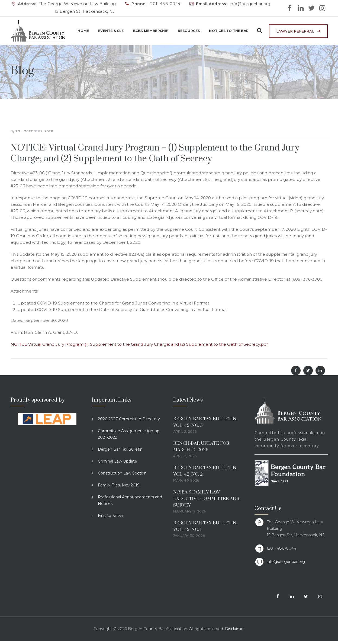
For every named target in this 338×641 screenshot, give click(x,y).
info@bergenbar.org (286, 561)
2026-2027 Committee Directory (129, 418)
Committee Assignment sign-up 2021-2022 (128, 434)
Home (79, 31)
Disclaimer (235, 628)
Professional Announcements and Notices (130, 500)
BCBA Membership (147, 31)
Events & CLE (107, 31)
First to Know (110, 515)
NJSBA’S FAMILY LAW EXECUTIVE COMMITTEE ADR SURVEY (206, 498)
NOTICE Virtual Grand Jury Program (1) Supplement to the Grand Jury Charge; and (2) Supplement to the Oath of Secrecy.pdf (139, 344)
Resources (185, 31)
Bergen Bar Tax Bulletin (120, 449)
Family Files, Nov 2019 (119, 485)
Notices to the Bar (225, 31)
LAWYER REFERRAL (295, 31)
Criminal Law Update (117, 461)
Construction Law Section (122, 473)
